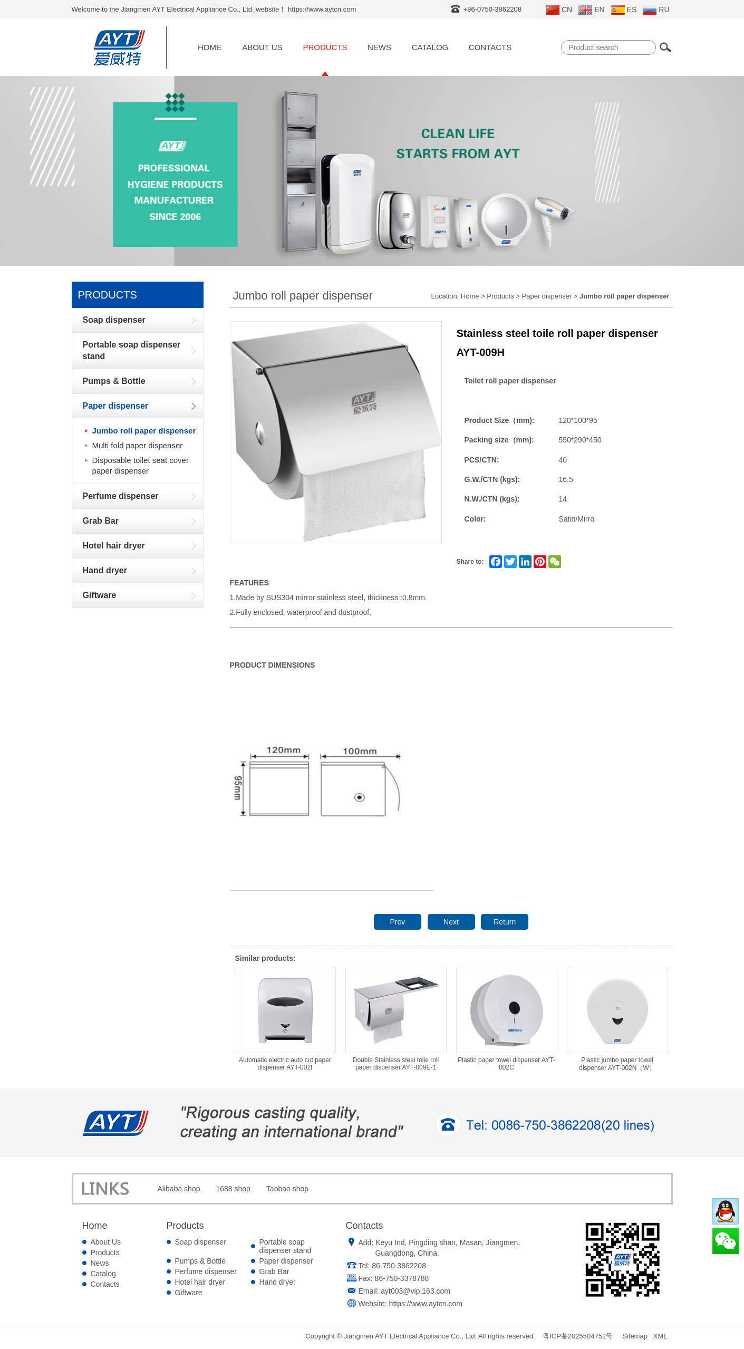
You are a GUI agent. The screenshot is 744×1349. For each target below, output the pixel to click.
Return (505, 922)
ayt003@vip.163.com (415, 1291)
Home (209, 47)
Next (451, 922)
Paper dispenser (547, 296)
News (379, 47)
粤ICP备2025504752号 (578, 1336)
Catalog (430, 47)
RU (656, 10)
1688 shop (233, 1188)
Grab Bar (274, 1271)
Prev (397, 922)
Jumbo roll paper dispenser (144, 430)
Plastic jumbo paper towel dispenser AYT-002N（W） (617, 1020)
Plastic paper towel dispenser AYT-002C (506, 1019)
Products (325, 47)
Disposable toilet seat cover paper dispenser (140, 465)
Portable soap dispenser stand (285, 1246)
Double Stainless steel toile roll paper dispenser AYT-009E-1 (396, 1019)
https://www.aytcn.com (425, 1303)
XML (660, 1336)
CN (559, 10)
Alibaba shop (179, 1188)
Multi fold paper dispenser (137, 445)
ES (624, 10)
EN (591, 10)
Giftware (188, 1292)
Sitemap (635, 1336)
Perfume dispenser (206, 1271)
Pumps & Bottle (200, 1261)
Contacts (490, 47)
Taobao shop (287, 1188)
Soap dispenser (200, 1242)
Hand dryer (277, 1282)
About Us (262, 47)
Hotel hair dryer (200, 1282)
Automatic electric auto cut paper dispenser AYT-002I (285, 1019)
